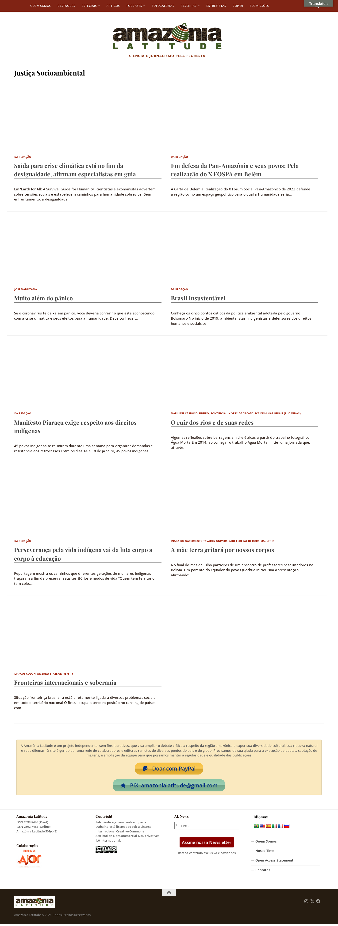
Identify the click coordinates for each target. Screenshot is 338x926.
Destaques (66, 6)
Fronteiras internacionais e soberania (65, 682)
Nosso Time (264, 852)
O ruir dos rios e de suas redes (212, 422)
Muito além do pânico (43, 298)
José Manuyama (25, 289)
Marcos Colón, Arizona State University (44, 673)
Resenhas (188, 6)
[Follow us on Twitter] (312, 903)
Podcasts (134, 6)
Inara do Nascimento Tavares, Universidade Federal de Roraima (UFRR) (222, 541)
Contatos (262, 871)
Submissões (259, 6)
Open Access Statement (274, 862)
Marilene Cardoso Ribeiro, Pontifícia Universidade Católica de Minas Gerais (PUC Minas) (236, 413)
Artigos (113, 6)
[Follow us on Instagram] (306, 903)
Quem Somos (40, 6)
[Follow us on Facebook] (318, 903)
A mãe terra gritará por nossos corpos (222, 549)
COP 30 (238, 6)
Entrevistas (216, 6)
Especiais (89, 6)
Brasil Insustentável (198, 298)
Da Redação (22, 157)
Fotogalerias (163, 6)
